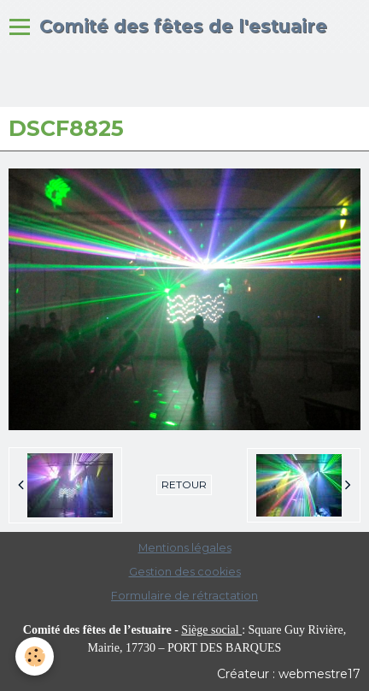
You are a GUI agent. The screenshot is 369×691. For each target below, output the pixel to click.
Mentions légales (184, 547)
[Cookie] (34, 656)
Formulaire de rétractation (184, 595)
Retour (184, 484)
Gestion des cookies (185, 571)
